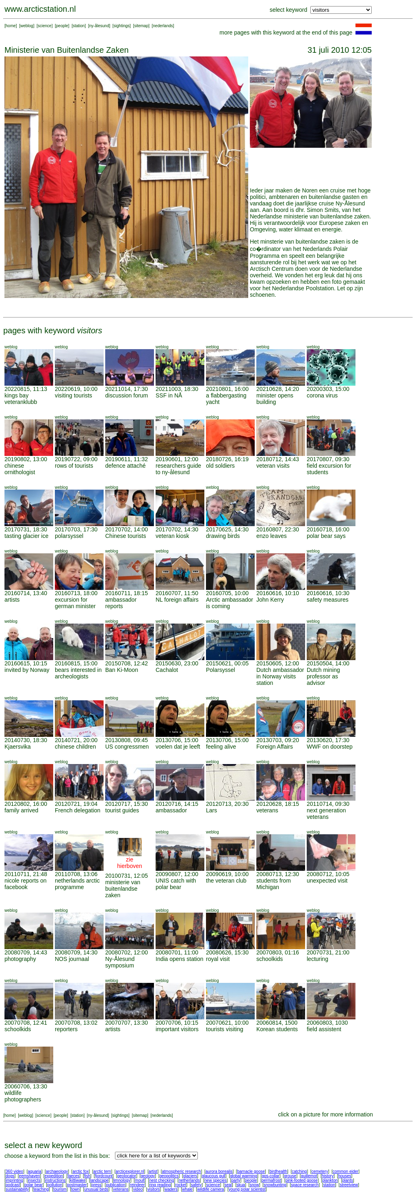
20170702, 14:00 (126, 529)
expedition (53, 1176)
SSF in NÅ (169, 395)
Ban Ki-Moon (121, 670)
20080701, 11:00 (177, 952)
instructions (55, 1180)
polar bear (33, 1185)
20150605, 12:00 (277, 663)
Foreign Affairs (274, 746)
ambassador (171, 810)
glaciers (190, 1176)
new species (215, 1180)
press (96, 1185)
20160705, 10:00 (227, 593)
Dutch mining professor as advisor (323, 676)
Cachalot (167, 670)
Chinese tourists (125, 536)
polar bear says (326, 536)
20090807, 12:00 (177, 874)
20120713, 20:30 (227, 804)
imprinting (14, 1180)
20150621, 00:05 (227, 663)
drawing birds (223, 536)
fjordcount (104, 1176)
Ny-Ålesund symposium (119, 962)
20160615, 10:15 (25, 663)
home (11, 26)
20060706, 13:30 (25, 1086)
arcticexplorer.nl (130, 1171)
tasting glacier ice (26, 536)
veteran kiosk (172, 536)
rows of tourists (74, 465)
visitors (153, 1189)
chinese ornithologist (19, 468)
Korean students (277, 1029)
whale (187, 1189)
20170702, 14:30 (177, 529)
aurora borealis (219, 1171)
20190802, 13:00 (25, 459)
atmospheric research (181, 1171)
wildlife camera (210, 1189)
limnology (121, 1180)
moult (140, 1180)
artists (12, 599)
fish (87, 1176)
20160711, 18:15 (126, 593)
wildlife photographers (22, 1096)
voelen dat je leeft (178, 746)
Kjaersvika (17, 746)
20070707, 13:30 (126, 1022)
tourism (60, 1189)
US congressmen (127, 746)
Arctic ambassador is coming (229, 602)
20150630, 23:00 (177, 663)
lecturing (317, 959)
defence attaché (125, 465)
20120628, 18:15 (277, 804)
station (78, 26)
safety (196, 1185)
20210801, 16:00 (227, 389)
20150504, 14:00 (328, 663)
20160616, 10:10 (277, 593)
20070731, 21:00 (328, 952)
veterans (267, 810)
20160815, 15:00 (76, 663)
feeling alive (221, 746)
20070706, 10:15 (177, 1022)
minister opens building (274, 398)
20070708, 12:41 (25, 1022)
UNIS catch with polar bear (176, 883)
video (138, 1189)
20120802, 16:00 (25, 804)
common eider (345, 1171)
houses (344, 1176)
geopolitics (168, 1176)
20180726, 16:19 (227, 459)
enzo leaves (271, 536)
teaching (41, 1189)
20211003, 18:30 (177, 389)
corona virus (322, 395)
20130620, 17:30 (328, 740)
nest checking (161, 1180)
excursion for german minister (75, 602)
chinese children (75, 746)
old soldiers (220, 465)
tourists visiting (224, 1029)
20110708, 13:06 (76, 874)
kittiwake (77, 1180)
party (235, 1180)
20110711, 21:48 (25, 874)
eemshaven (29, 1176)
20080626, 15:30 (227, 952)
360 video (14, 1171)
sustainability (17, 1189)
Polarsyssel (220, 670)
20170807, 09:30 (328, 459)
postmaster (77, 1185)
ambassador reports (120, 602)
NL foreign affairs (177, 599)
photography (20, 959)
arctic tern (102, 1171)
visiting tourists (73, 395)
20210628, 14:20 (277, 389)
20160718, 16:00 (328, 529)
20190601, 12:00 (177, 459)
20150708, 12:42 (126, 663)
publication (116, 1185)
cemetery (320, 1171)
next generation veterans (326, 813)
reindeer (137, 1185)
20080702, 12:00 (126, 952)
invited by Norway (27, 670)
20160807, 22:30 (277, 529)
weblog (26, 26)
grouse (290, 1176)
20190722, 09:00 (76, 459)
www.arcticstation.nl (40, 8)
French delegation (77, 810)
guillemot (309, 1176)
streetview (349, 1185)
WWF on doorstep (330, 746)
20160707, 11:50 (177, 593)
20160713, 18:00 (76, 593)
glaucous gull (213, 1176)
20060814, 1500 (276, 1022)
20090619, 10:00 (227, 874)
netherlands (189, 1180)
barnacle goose (251, 1171)
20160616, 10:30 (328, 593)
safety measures (328, 599)
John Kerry (270, 599)
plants (347, 1180)
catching (299, 1171)
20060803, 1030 (327, 1022)
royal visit (218, 959)
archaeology (57, 1171)
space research (304, 1185)
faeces (73, 1176)
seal (228, 1185)
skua (240, 1185)
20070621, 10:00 (227, 1022)
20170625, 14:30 (227, 529)
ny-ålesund (99, 26)
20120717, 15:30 (126, 804)
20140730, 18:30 (25, 740)
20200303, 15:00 (328, 389)
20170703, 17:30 (76, 529)
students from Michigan (273, 883)
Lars (211, 810)
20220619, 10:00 (76, 389)
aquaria (34, 1171)
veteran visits (273, 465)
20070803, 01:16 (277, 952)
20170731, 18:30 (25, 529)
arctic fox (80, 1171)
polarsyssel (69, 536)
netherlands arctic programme (77, 883)
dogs (10, 1176)
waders (171, 1189)
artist (153, 1171)
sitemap (141, 26)
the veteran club (226, 880)
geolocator (126, 1176)
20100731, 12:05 (126, 875)
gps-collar (270, 1176)
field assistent (324, 1029)
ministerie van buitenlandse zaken (122, 888)
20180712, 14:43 (277, 459)
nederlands (163, 26)
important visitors (177, 1029)
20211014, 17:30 (126, 389)
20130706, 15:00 (177, 740)
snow (254, 1185)
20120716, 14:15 (177, 804)
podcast (13, 1185)
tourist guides (122, 810)
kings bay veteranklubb (20, 398)
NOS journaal (72, 959)
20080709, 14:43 (25, 952)
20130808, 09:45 (126, 740)
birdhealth (278, 1171)
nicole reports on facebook (25, 883)
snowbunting (275, 1185)
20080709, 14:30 (76, 952)
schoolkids (269, 959)
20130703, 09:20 (277, 740)
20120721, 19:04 (76, 804)
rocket (180, 1185)
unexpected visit (327, 880)
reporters (66, 1029)
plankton (330, 1180)
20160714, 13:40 (25, 593)
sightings (122, 26)
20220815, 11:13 (25, 389)
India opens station (180, 959)
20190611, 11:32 (126, 459)
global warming (243, 1176)
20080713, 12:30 (277, 874)
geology (148, 1176)
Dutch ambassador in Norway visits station (280, 676)
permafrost (271, 1180)
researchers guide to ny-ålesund (178, 468)
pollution (54, 1185)
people (62, 26)
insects (34, 1180)
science (45, 26)
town (75, 1189)
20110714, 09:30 (328, 804)
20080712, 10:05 (328, 874)
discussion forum (126, 395)
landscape (99, 1180)
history (328, 1176)
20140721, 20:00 (76, 740)
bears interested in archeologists (78, 673)
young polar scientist (247, 1189)
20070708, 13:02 (76, 1022)
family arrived (21, 810)
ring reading (160, 1185)
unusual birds (96, 1189)
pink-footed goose (302, 1180)
